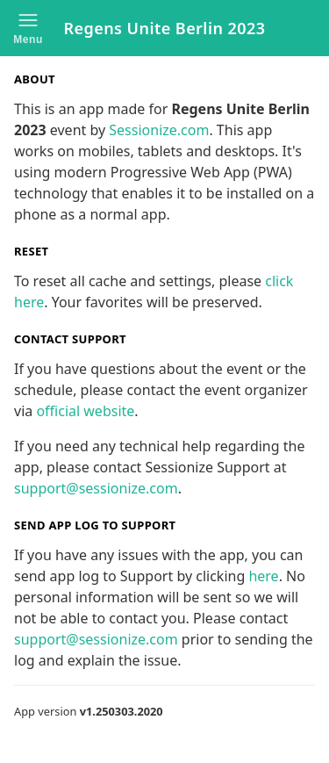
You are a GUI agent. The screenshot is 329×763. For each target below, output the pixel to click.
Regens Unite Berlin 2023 (164, 28)
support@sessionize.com (96, 488)
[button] (28, 28)
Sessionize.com (159, 130)
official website (85, 411)
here (263, 576)
